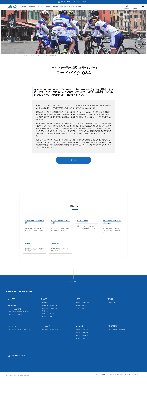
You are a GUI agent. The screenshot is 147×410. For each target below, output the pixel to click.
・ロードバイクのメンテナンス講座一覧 (19, 361)
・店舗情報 (44, 334)
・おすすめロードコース (81, 361)
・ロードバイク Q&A (80, 370)
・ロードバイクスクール (81, 337)
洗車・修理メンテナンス (67, 7)
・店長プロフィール (46, 348)
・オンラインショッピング (15, 346)
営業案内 (55, 7)
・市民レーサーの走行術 (81, 367)
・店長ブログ (111, 334)
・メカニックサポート (80, 340)
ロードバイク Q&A (35, 55)
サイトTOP (11, 331)
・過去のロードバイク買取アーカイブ (18, 343)
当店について (111, 406)
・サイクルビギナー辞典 (81, 364)
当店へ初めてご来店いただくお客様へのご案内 (74, 2)
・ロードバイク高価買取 (14, 341)
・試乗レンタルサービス (48, 345)
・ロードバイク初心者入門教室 (116, 361)
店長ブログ (79, 7)
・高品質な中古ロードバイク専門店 (51, 337)
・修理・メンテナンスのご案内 (49, 340)
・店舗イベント (45, 343)
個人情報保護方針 (119, 406)
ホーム (25, 55)
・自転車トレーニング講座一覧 (49, 361)
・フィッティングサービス (81, 334)
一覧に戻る (73, 160)
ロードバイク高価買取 (44, 7)
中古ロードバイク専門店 (29, 7)
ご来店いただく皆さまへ (100, 406)
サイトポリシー (128, 406)
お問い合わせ (137, 406)
